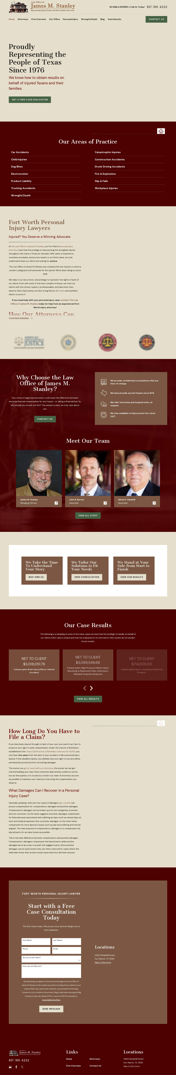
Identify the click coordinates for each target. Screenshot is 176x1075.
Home (69, 1059)
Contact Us (156, 19)
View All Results (88, 699)
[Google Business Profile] (10, 1067)
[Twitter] (22, 1067)
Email (55, 949)
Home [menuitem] (12, 19)
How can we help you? (32, 966)
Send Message (51, 1008)
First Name (27, 940)
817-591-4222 (157, 7)
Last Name (57, 940)
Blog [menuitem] (102, 19)
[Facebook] (16, 1067)
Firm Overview (73, 1065)
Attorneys (95, 1059)
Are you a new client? (32, 957)
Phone (25, 949)
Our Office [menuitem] (54, 19)
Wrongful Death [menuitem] (89, 19)
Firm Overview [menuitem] (38, 19)
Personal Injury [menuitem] (70, 19)
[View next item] (91, 688)
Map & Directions (103, 992)
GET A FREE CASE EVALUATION (30, 99)
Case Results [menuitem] (114, 19)
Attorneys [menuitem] (23, 19)
